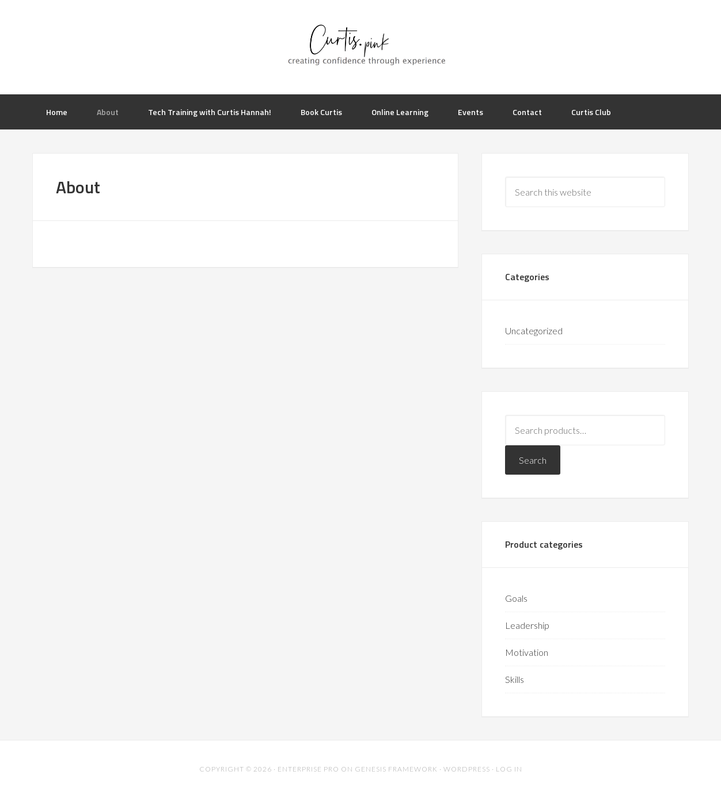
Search (533, 460)
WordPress (466, 769)
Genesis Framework (396, 769)
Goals (516, 598)
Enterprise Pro (308, 769)
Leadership (527, 625)
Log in (509, 769)
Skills (514, 679)
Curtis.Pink (360, 46)
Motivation (526, 652)
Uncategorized (534, 330)
